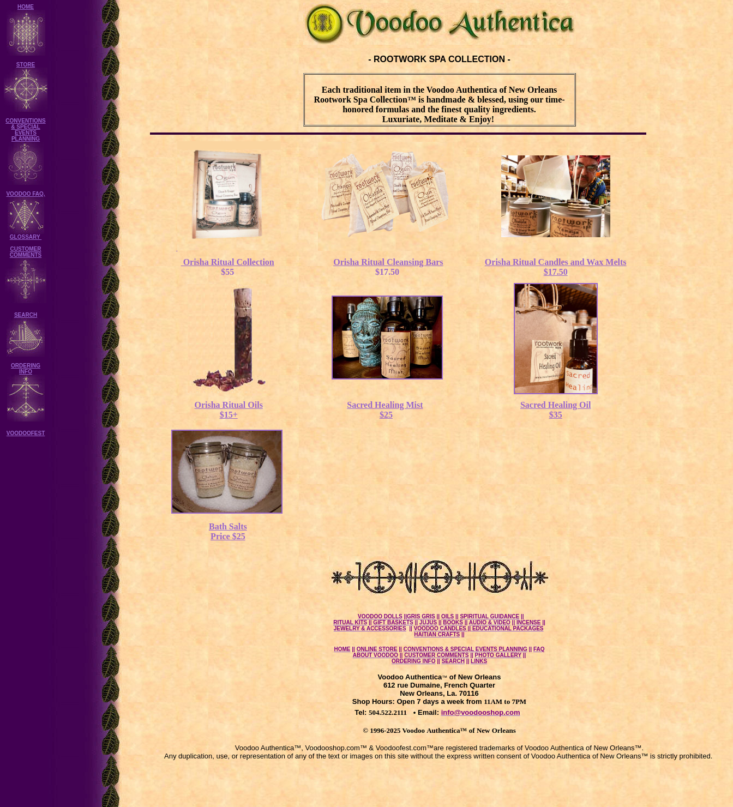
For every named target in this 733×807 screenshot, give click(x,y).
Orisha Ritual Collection (227, 262)
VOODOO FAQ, (25, 194)
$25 (386, 414)
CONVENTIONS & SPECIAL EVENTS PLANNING (25, 130)
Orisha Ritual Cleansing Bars (388, 262)
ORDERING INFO (25, 369)
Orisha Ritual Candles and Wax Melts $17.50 (556, 266)
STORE (25, 65)
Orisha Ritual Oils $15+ (229, 409)
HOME (25, 7)
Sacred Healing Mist (385, 404)
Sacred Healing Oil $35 (555, 409)
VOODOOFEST (26, 433)
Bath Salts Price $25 (228, 531)
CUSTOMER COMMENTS (25, 252)
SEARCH (25, 315)
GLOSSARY (25, 237)
